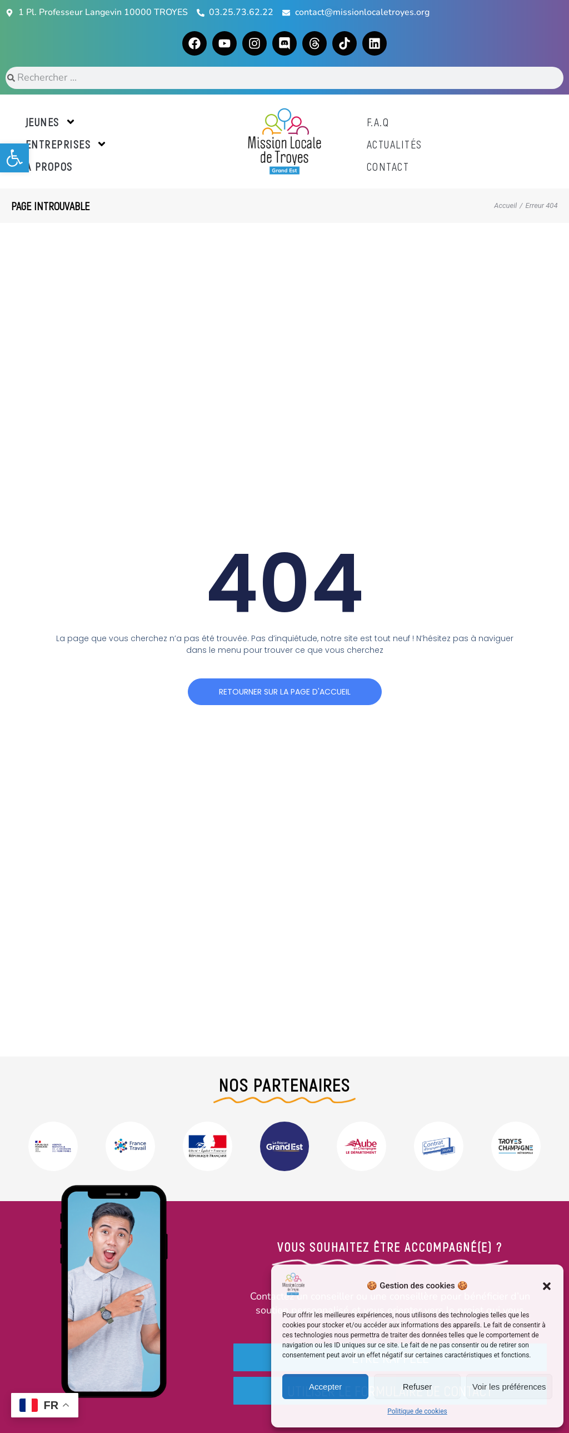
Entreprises (67, 144)
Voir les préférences (509, 1386)
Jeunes (51, 122)
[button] (14, 157)
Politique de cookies (417, 1411)
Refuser (417, 1386)
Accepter (325, 1386)
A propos (49, 166)
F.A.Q (378, 121)
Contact (388, 166)
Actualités (394, 144)
